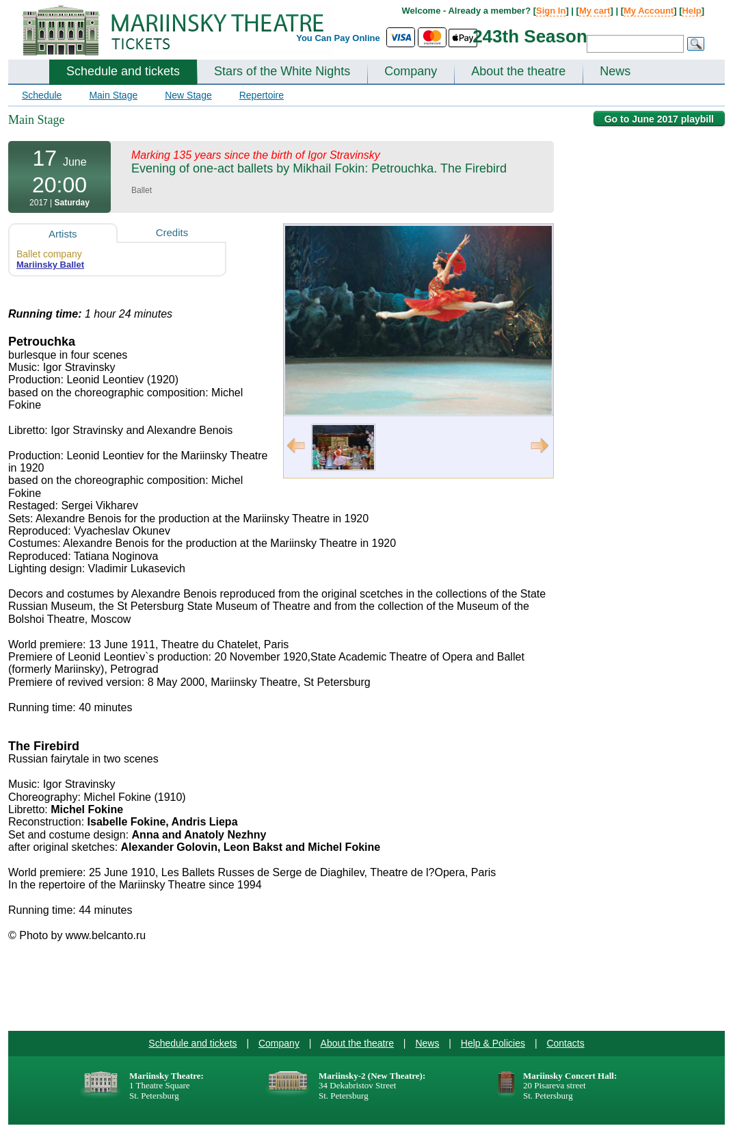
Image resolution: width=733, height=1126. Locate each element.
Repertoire (261, 95)
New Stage (188, 95)
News (615, 71)
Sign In (550, 10)
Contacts (565, 1043)
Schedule (42, 95)
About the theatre (518, 71)
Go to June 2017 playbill (659, 119)
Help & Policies (493, 1043)
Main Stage (113, 95)
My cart (595, 10)
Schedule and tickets (123, 71)
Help (691, 10)
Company (410, 71)
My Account (649, 10)
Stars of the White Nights (282, 71)
